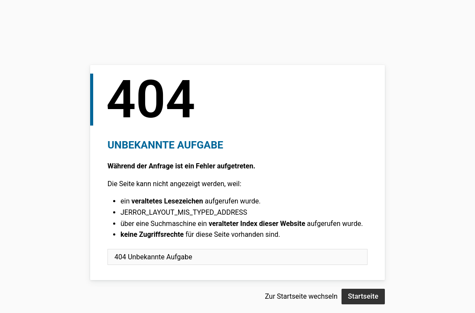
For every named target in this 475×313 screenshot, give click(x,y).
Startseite (363, 296)
